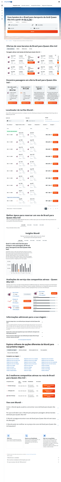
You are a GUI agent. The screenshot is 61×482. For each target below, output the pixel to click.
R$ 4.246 (28, 19)
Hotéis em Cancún (10, 367)
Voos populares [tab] (44, 350)
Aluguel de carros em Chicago (13, 363)
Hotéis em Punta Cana (11, 368)
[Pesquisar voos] (2, 5)
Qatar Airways (15, 292)
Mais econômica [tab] (10, 48)
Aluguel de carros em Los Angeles (31, 358)
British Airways (16, 306)
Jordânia (10, 40)
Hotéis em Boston (45, 370)
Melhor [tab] (18, 48)
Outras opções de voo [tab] (33, 350)
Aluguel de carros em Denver (47, 358)
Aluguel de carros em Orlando (13, 358)
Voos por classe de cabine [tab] (12, 352)
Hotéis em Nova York (28, 365)
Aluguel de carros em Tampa (30, 362)
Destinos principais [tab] (23, 350)
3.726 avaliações (16, 296)
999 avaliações (15, 302)
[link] (12, 103)
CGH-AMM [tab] (41, 225)
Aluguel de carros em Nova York (13, 360)
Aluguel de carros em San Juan (30, 363)
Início (7, 40)
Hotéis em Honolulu (46, 367)
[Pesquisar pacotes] (2, 13)
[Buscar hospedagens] (2, 8)
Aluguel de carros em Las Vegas (30, 360)
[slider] (59, 121)
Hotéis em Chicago (28, 367)
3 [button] (50, 208)
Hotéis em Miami (27, 368)
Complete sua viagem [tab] (11, 350)
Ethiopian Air (15, 299)
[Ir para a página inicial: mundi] (8, 2)
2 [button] (48, 208)
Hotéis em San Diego (46, 368)
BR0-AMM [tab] (20, 240)
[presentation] (32, 19)
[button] (2, 2)
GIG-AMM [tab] (23, 225)
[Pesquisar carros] (2, 10)
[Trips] (2, 19)
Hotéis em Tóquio (27, 370)
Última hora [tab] (24, 48)
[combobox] (24, 22)
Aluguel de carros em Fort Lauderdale (49, 362)
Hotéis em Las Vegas (11, 365)
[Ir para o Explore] (2, 15)
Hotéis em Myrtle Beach (11, 370)
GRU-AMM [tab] (29, 225)
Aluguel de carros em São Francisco (49, 363)
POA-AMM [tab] (35, 225)
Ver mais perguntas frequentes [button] (24, 339)
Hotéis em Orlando (45, 365)
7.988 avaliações (16, 309)
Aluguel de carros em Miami (12, 362)
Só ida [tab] (30, 48)
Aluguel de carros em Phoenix (48, 360)
